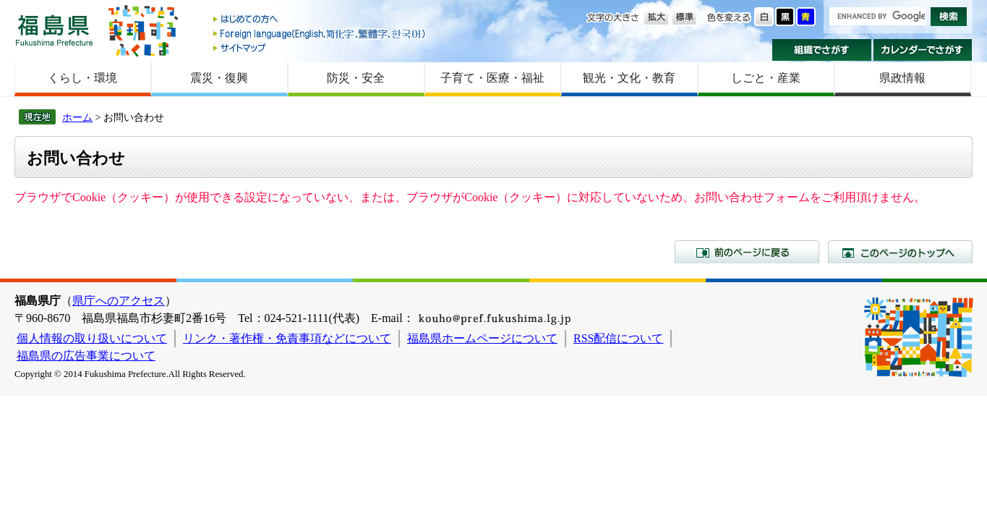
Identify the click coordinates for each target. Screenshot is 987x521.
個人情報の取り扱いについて (92, 338)
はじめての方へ (320, 20)
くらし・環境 (82, 78)
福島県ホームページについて (482, 338)
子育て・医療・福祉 (492, 78)
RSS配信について (618, 338)
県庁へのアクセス (118, 301)
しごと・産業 (765, 78)
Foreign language (320, 34)
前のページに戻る (747, 251)
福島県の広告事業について (86, 356)
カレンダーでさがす (923, 50)
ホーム (77, 117)
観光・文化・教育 (629, 78)
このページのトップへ (900, 251)
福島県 (54, 30)
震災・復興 (219, 78)
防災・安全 (356, 78)
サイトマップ (320, 47)
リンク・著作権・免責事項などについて (287, 338)
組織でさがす (821, 50)
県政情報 (902, 78)
